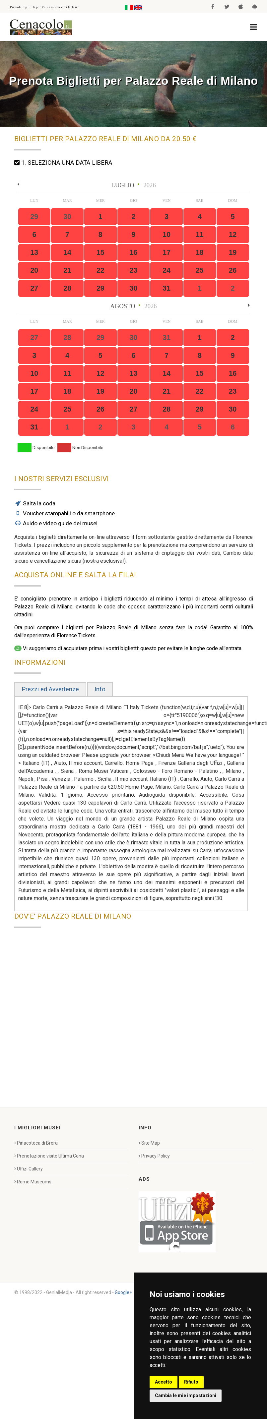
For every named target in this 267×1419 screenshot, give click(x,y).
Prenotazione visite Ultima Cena (49, 1156)
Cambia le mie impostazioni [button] (185, 1395)
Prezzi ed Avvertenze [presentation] (50, 689)
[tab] (50, 689)
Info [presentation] (100, 689)
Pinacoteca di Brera (36, 1143)
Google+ (123, 1292)
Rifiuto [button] (191, 1382)
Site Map (149, 1143)
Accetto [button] (163, 1382)
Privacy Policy (154, 1156)
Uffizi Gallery (28, 1168)
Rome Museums (32, 1181)
